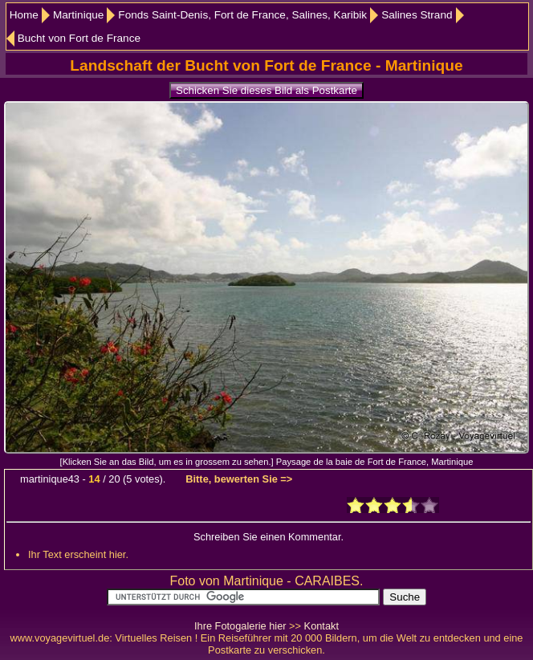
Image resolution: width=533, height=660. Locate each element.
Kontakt (321, 626)
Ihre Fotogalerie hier (240, 626)
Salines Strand (416, 15)
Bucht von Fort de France (79, 38)
